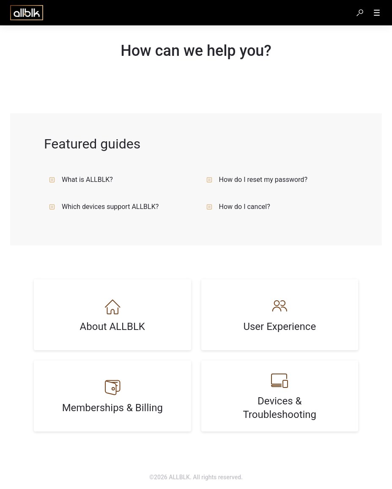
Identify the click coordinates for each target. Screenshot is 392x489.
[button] (360, 13)
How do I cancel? (238, 207)
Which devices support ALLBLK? (104, 207)
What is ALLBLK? (81, 180)
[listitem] (112, 314)
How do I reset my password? (256, 180)
